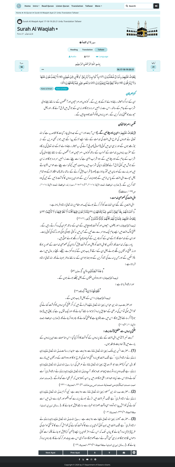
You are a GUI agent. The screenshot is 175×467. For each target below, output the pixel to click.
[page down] (109, 452)
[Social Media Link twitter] (83, 459)
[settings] (134, 452)
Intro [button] (35, 6)
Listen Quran (62, 6)
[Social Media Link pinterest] (95, 459)
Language (102, 56)
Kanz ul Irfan (61, 88)
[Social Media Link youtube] (87, 459)
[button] (42, 70)
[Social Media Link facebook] (79, 459)
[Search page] (137, 6)
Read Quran (48, 6)
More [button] (97, 6)
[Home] (19, 6)
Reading (74, 49)
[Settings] (156, 6)
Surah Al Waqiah (37, 28)
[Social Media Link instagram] (92, 459)
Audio (72, 56)
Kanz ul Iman (46, 88)
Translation (77, 6)
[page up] (95, 452)
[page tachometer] (124, 452)
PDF (87, 56)
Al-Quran (28, 12)
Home (28, 6)
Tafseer (89, 6)
